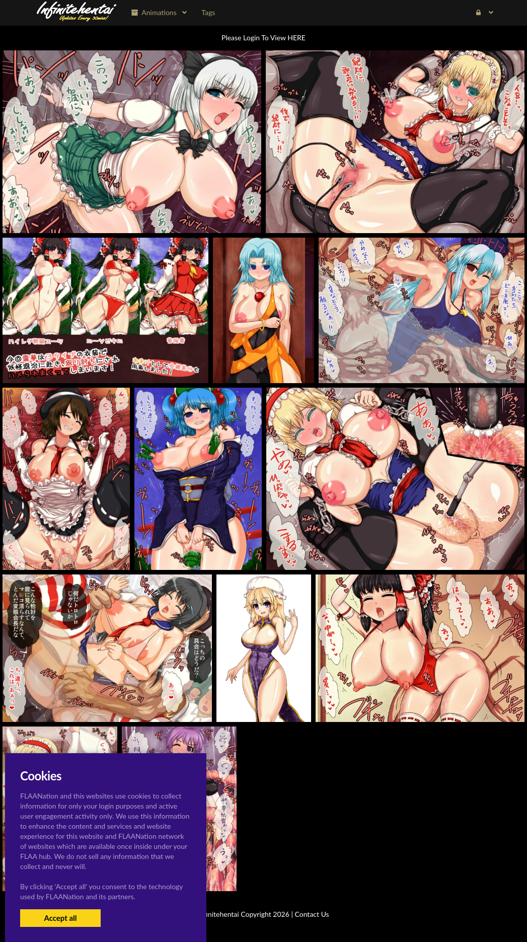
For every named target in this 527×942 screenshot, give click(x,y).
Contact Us (312, 914)
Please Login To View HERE (263, 37)
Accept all (60, 917)
